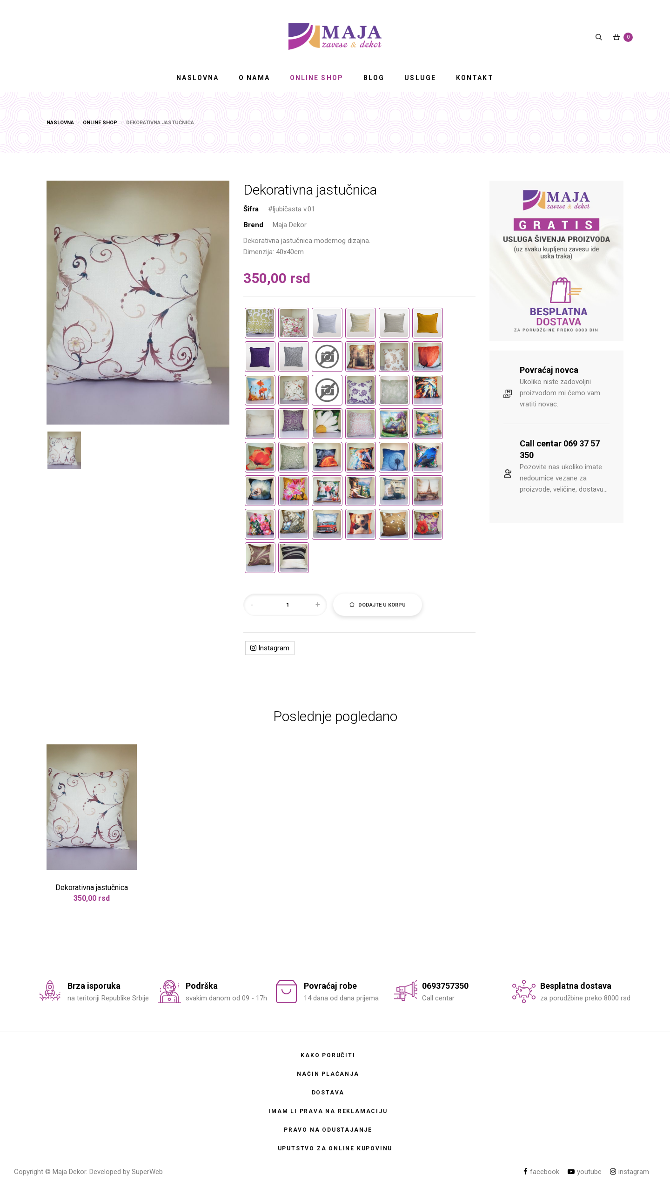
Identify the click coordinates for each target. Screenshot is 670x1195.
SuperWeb (147, 1172)
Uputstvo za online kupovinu (335, 1148)
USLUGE (420, 77)
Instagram (269, 648)
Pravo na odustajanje (328, 1130)
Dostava (328, 1092)
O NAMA (254, 77)
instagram (629, 1172)
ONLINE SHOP (316, 77)
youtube (585, 1172)
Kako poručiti (328, 1055)
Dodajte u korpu (377, 605)
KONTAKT (475, 77)
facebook (541, 1172)
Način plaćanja (328, 1074)
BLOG (373, 77)
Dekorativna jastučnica (91, 887)
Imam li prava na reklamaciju (327, 1111)
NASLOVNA (197, 77)
